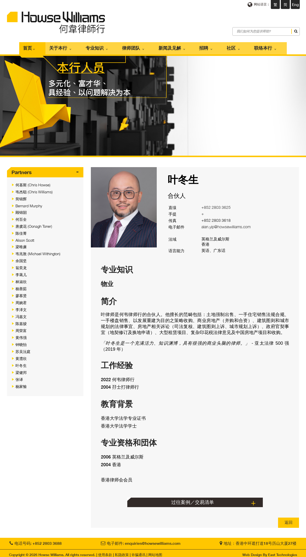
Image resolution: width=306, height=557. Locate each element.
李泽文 (21, 306)
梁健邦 (21, 369)
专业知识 (110, 47)
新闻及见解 (171, 47)
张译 (19, 376)
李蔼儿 (21, 271)
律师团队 (140, 47)
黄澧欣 (21, 355)
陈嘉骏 (21, 320)
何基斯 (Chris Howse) (32, 181)
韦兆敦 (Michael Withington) (37, 250)
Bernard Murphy (28, 202)
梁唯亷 (21, 243)
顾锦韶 (21, 209)
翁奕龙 (21, 264)
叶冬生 (21, 362)
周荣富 (21, 327)
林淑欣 (21, 278)
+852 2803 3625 (216, 204)
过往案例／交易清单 (192, 499)
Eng (295, 4)
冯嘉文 (21, 313)
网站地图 (155, 551)
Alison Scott (24, 237)
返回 (289, 519)
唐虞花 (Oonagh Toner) (33, 223)
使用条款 (105, 551)
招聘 (199, 47)
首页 (55, 47)
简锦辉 (21, 195)
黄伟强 (21, 334)
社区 (220, 47)
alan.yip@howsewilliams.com (226, 224)
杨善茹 (21, 285)
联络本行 (246, 47)
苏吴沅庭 (22, 348)
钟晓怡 (21, 341)
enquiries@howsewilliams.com (152, 540)
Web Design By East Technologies (269, 551)
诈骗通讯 (139, 551)
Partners (21, 169)
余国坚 (21, 257)
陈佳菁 (21, 230)
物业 (107, 280)
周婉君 (21, 299)
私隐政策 (122, 551)
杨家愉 (21, 383)
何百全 (21, 216)
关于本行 (80, 47)
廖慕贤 (21, 292)
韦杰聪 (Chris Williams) (34, 188)
